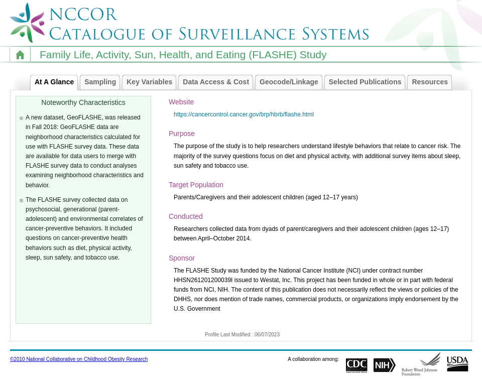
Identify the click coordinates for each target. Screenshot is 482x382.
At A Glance (57, 82)
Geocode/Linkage (291, 82)
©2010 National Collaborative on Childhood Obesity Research (79, 359)
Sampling (102, 82)
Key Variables (152, 82)
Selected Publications (368, 82)
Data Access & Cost (218, 82)
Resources (432, 82)
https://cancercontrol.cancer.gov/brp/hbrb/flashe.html (244, 114)
